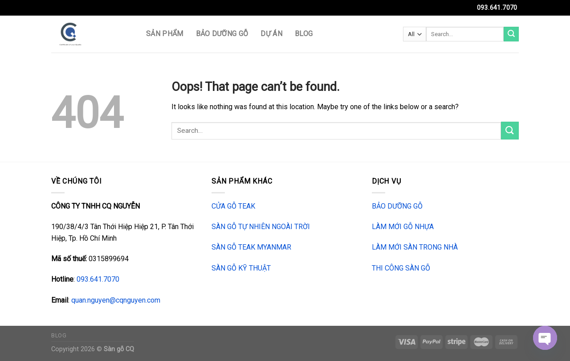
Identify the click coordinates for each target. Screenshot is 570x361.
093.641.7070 (98, 279)
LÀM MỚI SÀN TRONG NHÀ (415, 247)
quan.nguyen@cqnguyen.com (115, 300)
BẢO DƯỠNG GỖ (222, 33)
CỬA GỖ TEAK (233, 206)
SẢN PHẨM (164, 33)
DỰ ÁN (271, 33)
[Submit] (511, 34)
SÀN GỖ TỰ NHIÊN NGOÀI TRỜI (261, 226)
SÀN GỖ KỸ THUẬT (241, 268)
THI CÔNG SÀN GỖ (401, 268)
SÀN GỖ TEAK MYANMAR (251, 247)
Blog (304, 33)
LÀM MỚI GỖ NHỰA (403, 226)
